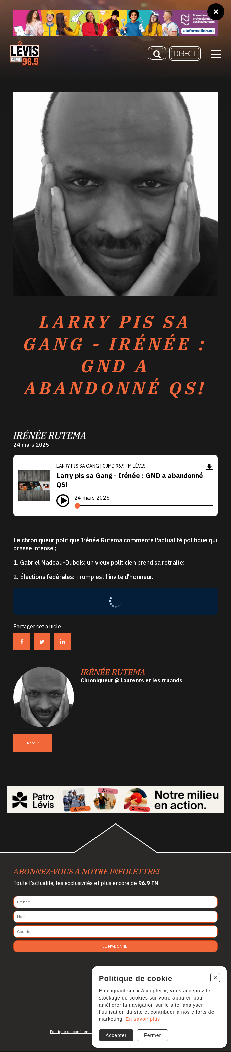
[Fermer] (215, 11)
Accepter (115, 1035)
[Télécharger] (209, 467)
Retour (33, 743)
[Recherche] (157, 54)
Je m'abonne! (115, 947)
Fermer (152, 1035)
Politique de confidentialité (74, 1032)
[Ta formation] (115, 23)
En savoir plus (143, 1018)
